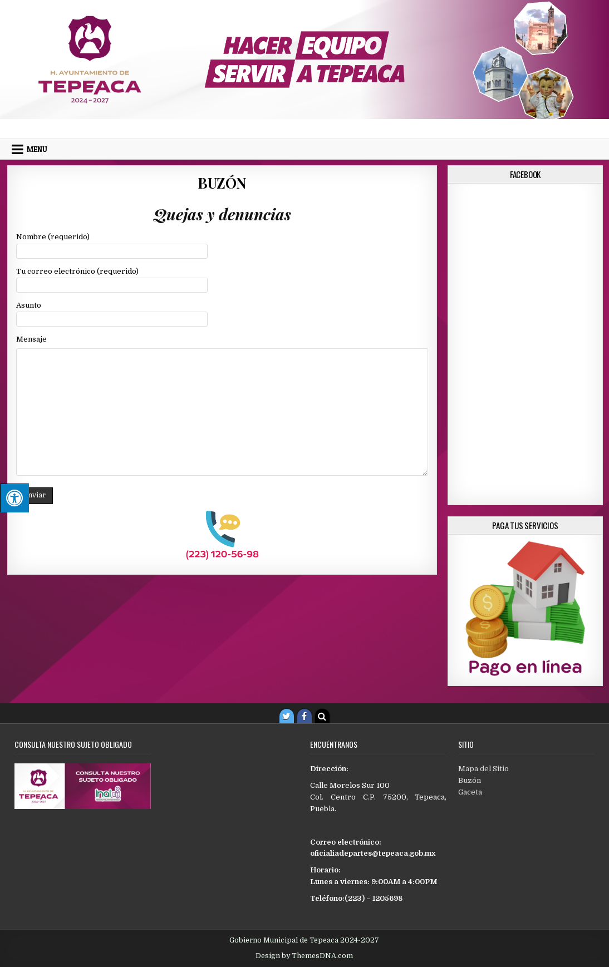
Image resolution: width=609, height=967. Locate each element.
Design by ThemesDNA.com (304, 956)
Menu (37, 149)
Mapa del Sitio (483, 768)
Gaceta (470, 792)
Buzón (222, 183)
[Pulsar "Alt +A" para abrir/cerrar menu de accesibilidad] (14, 498)
